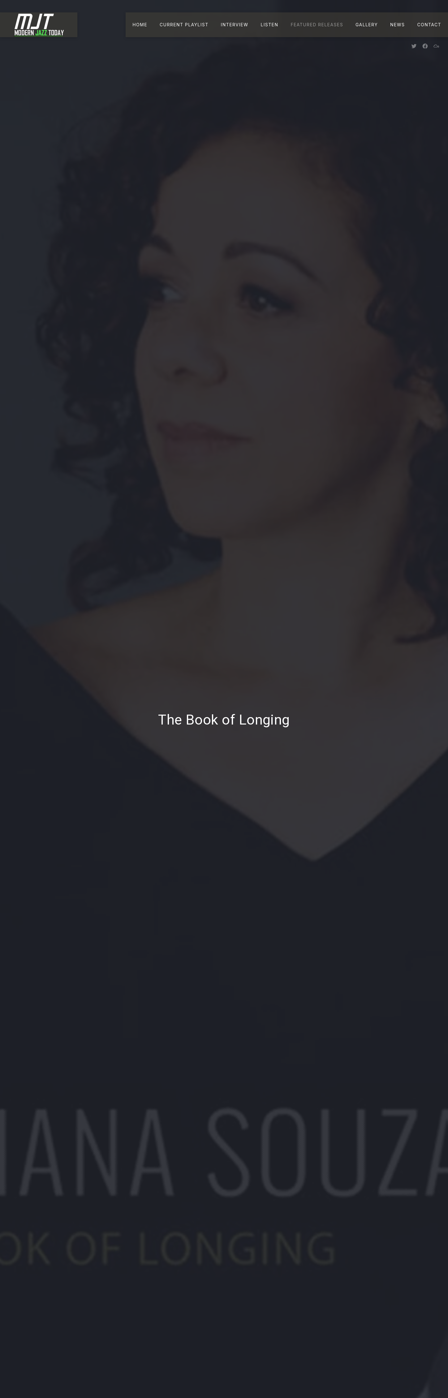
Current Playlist (184, 24)
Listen (269, 24)
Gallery (366, 24)
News (397, 24)
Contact (429, 24)
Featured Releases (317, 24)
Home (139, 24)
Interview (234, 24)
